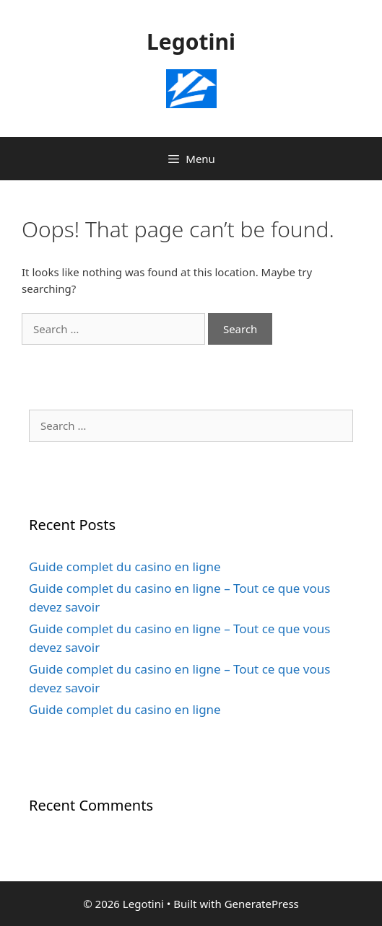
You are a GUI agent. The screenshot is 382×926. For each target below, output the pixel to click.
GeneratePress (262, 903)
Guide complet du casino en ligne (125, 566)
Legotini (191, 41)
